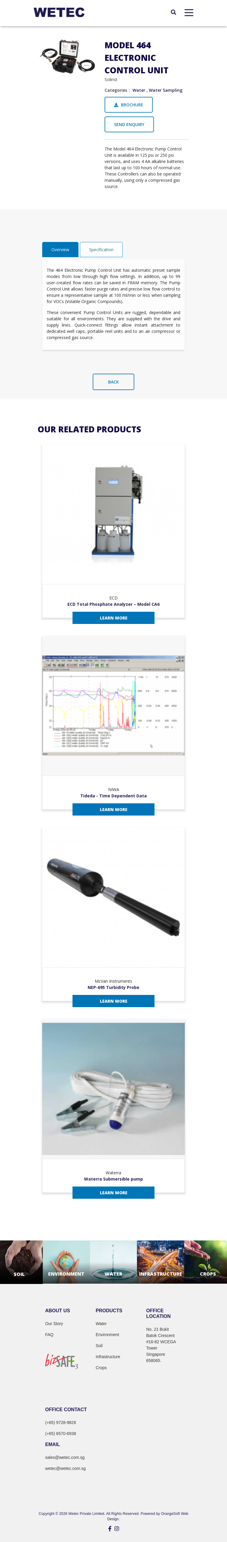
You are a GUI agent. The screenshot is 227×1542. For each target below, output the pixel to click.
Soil (99, 1345)
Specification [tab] (101, 249)
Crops (101, 1367)
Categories (116, 90)
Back (113, 382)
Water (139, 90)
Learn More (113, 618)
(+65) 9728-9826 (60, 1422)
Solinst (111, 79)
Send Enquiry (129, 124)
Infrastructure (108, 1356)
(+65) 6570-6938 (60, 1433)
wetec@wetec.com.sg (65, 1468)
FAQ (49, 1334)
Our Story (54, 1323)
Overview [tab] (60, 249)
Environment (107, 1334)
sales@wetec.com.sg (64, 1457)
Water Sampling (165, 90)
